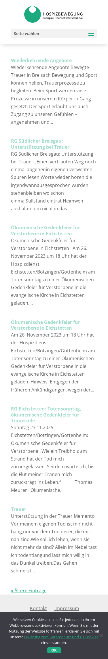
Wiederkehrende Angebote (41, 60)
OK (54, 650)
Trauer (18, 509)
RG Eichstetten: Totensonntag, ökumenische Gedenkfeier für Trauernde (46, 415)
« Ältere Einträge (29, 590)
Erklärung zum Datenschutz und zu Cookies (61, 636)
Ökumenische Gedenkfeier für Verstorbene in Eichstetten (45, 230)
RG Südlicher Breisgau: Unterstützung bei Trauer (40, 144)
